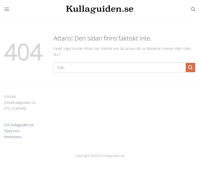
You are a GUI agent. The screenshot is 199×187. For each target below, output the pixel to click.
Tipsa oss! (12, 130)
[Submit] (190, 67)
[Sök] (193, 9)
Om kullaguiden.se (19, 124)
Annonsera (12, 136)
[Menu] (7, 9)
